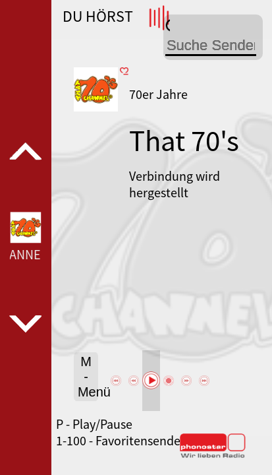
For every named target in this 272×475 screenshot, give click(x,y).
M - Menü (88, 376)
